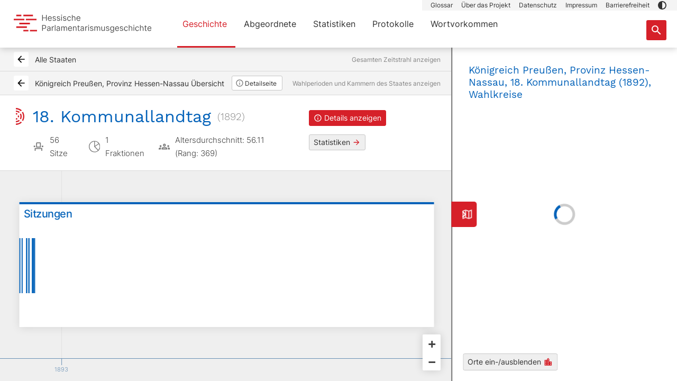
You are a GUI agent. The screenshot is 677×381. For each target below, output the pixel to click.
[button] (662, 5)
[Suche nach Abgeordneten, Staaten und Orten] (656, 30)
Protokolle (393, 24)
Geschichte (204, 24)
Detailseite (256, 83)
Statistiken (334, 24)
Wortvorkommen (464, 24)
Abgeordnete (270, 24)
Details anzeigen (347, 117)
